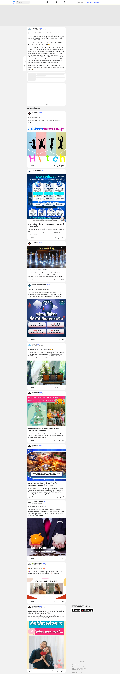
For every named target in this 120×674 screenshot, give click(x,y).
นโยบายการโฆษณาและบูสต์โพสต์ (79, 668)
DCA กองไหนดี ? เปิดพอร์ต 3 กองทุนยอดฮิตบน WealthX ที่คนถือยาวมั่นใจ (46, 225)
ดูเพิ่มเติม (59, 276)
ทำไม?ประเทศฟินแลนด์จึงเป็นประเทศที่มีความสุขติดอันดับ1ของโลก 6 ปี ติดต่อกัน (44, 430)
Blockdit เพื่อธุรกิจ (75, 672)
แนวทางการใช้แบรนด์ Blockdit (78, 671)
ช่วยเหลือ (78, 667)
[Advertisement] (60, 15)
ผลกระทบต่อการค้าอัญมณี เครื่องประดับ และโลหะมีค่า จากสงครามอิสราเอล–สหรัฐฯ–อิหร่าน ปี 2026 (46, 484)
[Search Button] (17, 2)
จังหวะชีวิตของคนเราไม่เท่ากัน (37, 270)
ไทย (81, 672)
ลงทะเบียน (96, 2)
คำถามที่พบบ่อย (83, 667)
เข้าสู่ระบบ (88, 2)
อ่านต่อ (30, 122)
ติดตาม (41, 28)
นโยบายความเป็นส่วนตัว (77, 669)
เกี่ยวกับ (73, 667)
